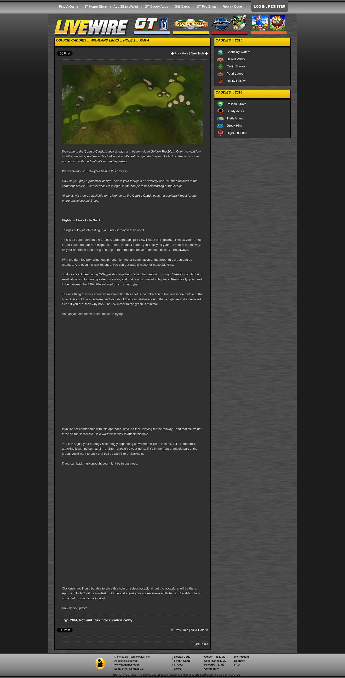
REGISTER (276, 6)
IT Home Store (96, 6)
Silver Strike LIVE (215, 660)
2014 (73, 620)
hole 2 (106, 620)
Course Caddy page (146, 195)
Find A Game (68, 6)
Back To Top (201, 644)
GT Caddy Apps (156, 6)
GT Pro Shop (206, 6)
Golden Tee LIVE (214, 656)
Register (239, 660)
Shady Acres (230, 111)
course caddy (122, 620)
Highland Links (232, 133)
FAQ (237, 664)
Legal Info (120, 668)
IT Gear (178, 664)
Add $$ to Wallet (125, 6)
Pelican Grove (231, 104)
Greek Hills (229, 125)
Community (211, 668)
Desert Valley (231, 59)
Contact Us (136, 668)
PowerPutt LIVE (214, 664)
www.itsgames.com (126, 664)
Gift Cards (182, 6)
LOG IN (259, 6)
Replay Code (232, 6)
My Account (241, 656)
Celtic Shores (231, 66)
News (177, 668)
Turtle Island (230, 118)
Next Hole (199, 53)
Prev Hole (179, 53)
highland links (89, 620)
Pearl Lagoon (231, 73)
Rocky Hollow (231, 81)
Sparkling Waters (233, 52)
